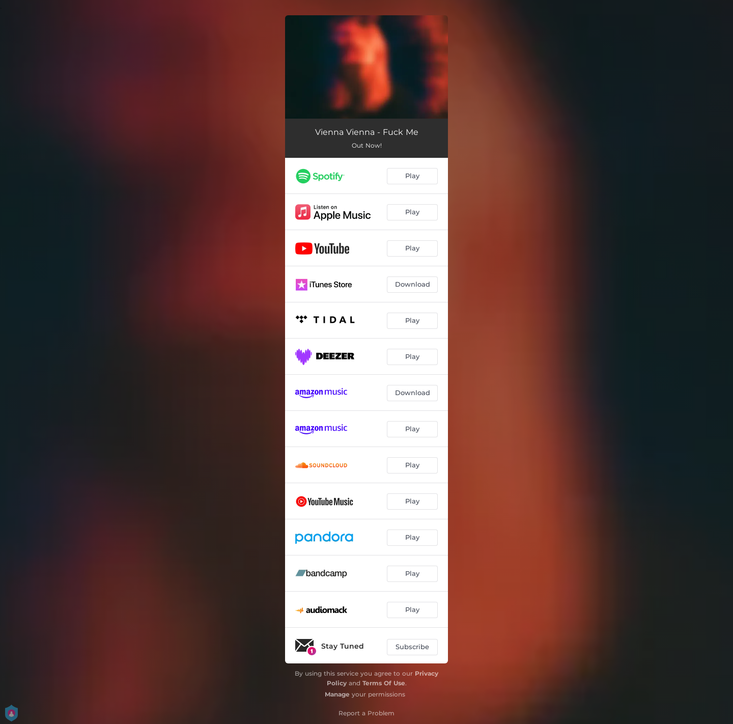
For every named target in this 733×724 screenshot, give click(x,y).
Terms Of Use (383, 683)
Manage (337, 694)
